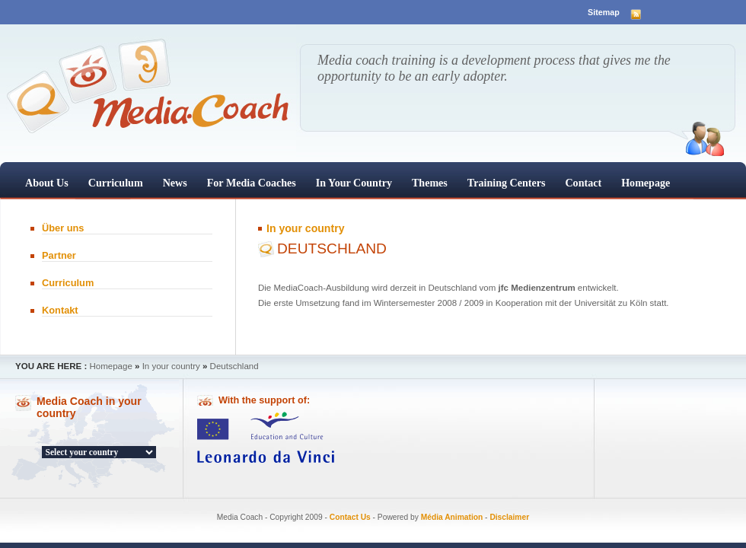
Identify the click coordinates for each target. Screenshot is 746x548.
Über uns (63, 228)
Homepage (645, 183)
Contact (583, 183)
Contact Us (350, 517)
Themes (430, 183)
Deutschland (234, 366)
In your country (354, 183)
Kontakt (60, 310)
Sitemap (604, 12)
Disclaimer (509, 517)
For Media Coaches (251, 183)
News (175, 183)
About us (47, 183)
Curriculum (115, 183)
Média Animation (452, 517)
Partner (59, 255)
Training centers (506, 183)
